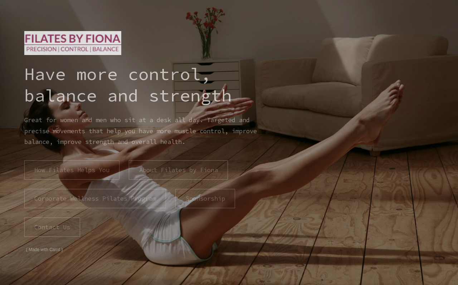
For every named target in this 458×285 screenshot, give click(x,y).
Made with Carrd (44, 249)
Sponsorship (205, 198)
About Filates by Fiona (178, 170)
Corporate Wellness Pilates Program (95, 198)
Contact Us (52, 227)
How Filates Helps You (71, 170)
